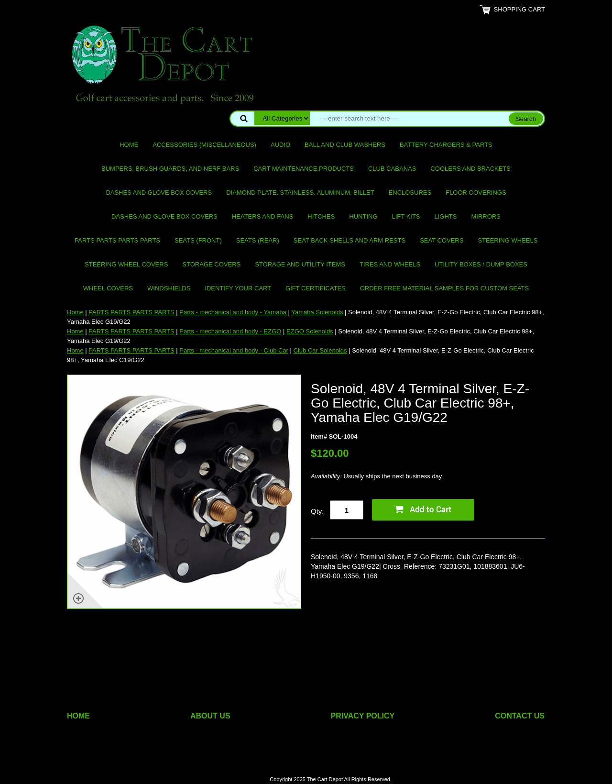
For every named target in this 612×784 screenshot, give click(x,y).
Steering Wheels (507, 240)
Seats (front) (198, 240)
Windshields (168, 288)
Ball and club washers (345, 144)
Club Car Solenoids (320, 350)
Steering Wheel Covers (126, 264)
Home (129, 144)
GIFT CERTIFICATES (315, 288)
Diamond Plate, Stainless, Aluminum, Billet (300, 192)
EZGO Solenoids (309, 331)
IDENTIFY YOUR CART (238, 288)
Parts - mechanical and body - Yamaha (232, 312)
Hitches (321, 216)
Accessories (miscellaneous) (204, 144)
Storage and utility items (300, 264)
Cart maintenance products (303, 168)
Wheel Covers (108, 288)
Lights (446, 216)
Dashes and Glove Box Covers (159, 192)
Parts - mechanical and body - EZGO (230, 331)
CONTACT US (520, 716)
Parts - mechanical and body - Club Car (233, 350)
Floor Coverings (476, 192)
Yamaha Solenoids (317, 312)
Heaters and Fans (262, 216)
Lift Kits (406, 216)
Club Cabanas (392, 168)
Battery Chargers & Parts (446, 144)
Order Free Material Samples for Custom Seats (444, 288)
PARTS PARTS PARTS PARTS (117, 240)
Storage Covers (211, 264)
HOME (78, 716)
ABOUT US (210, 716)
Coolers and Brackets (470, 168)
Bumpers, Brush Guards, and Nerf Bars (170, 168)
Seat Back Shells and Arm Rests (349, 240)
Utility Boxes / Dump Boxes (481, 264)
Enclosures (410, 192)
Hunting (363, 216)
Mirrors (486, 216)
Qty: (317, 511)
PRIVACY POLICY (363, 716)
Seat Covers (441, 240)
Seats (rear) (257, 240)
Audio (280, 144)
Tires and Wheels (390, 264)
